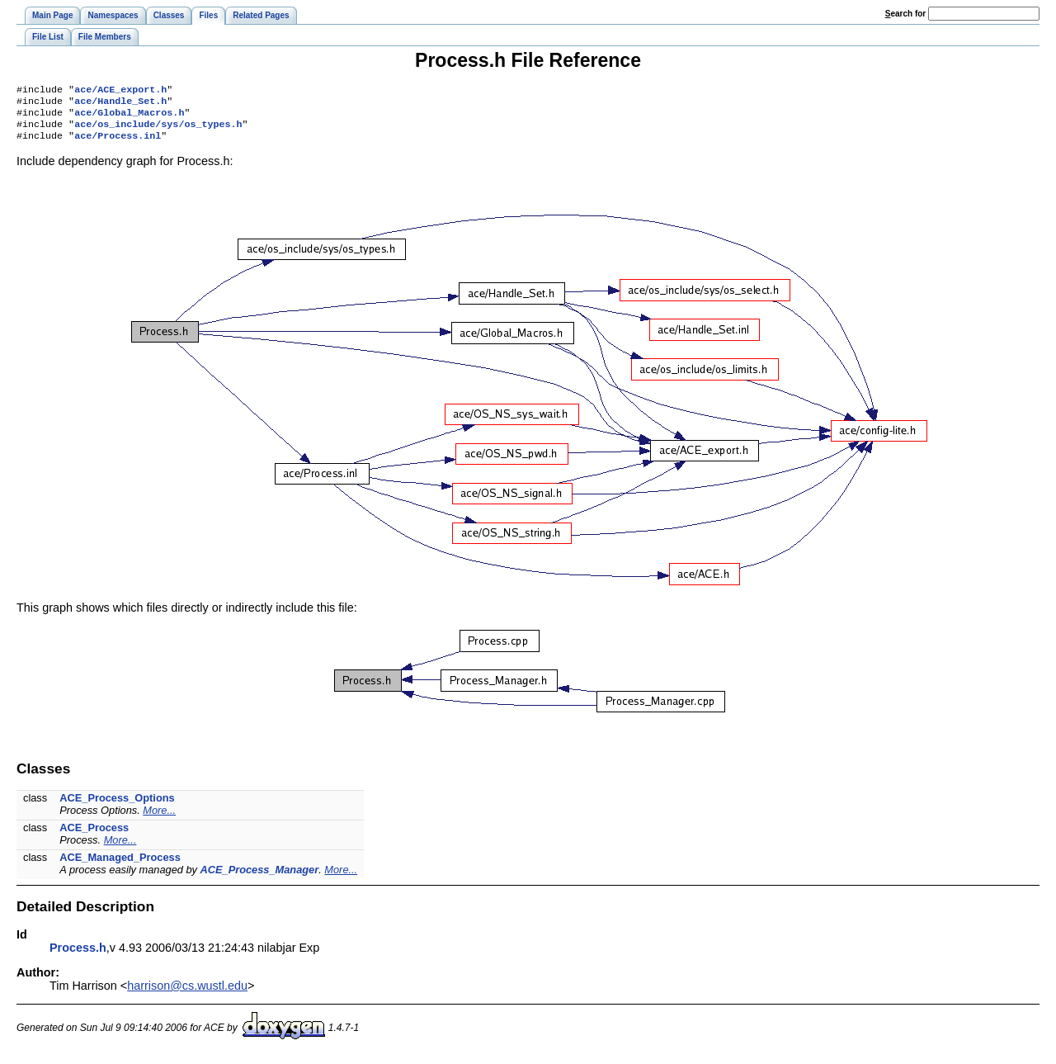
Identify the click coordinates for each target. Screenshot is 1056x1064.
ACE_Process (94, 836)
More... (159, 818)
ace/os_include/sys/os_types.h (158, 130)
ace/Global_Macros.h (129, 117)
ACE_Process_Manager (259, 878)
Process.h (78, 955)
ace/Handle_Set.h (120, 104)
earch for (905, 13)
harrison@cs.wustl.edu (187, 993)
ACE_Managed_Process (120, 865)
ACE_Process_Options (116, 806)
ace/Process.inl (117, 143)
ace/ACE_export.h (120, 90)
